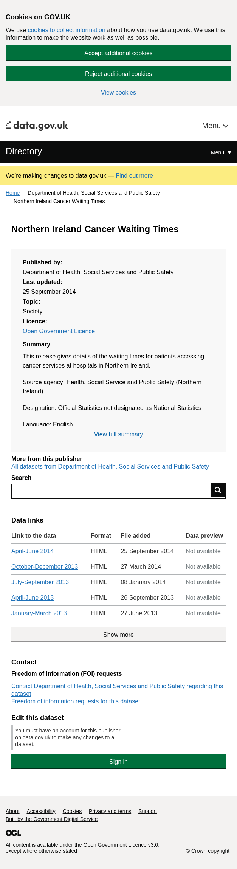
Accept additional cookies (118, 53)
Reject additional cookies (118, 74)
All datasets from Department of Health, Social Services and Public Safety (110, 466)
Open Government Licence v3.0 (120, 845)
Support (147, 811)
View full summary (118, 434)
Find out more (134, 175)
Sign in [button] (118, 762)
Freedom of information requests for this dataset (75, 701)
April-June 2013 (32, 597)
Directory (24, 151)
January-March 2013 (39, 613)
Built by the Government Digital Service (52, 819)
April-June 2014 (32, 551)
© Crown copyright (207, 851)
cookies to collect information (66, 30)
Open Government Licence (59, 331)
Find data (218, 490)
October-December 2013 (44, 566)
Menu (212, 125)
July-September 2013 (40, 582)
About (13, 811)
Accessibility (40, 811)
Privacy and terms (110, 811)
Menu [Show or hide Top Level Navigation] (218, 152)
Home (13, 193)
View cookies (118, 92)
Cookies (72, 811)
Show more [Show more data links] (118, 635)
